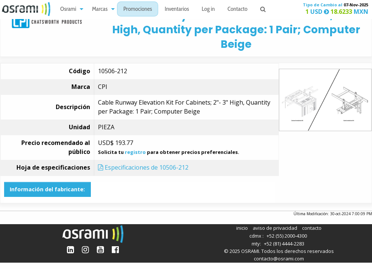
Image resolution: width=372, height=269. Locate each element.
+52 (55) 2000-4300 (287, 235)
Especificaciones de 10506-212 (143, 167)
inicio (242, 228)
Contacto (238, 9)
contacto (312, 228)
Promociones (137, 9)
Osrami (68, 9)
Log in (208, 9)
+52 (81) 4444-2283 (284, 243)
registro (135, 152)
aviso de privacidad (275, 228)
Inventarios (177, 9)
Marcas (100, 9)
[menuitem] (70, 9)
